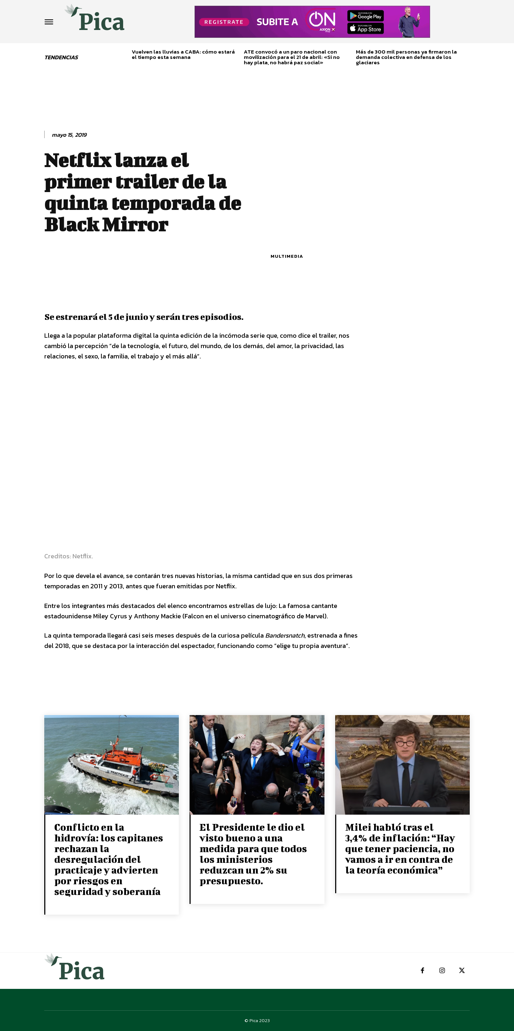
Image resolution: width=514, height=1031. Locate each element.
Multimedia (287, 256)
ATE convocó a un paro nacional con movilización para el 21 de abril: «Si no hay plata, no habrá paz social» (292, 56)
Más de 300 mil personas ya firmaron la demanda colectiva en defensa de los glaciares (406, 56)
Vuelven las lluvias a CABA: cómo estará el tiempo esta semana (183, 54)
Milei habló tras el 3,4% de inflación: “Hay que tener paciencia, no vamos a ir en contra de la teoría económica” (400, 848)
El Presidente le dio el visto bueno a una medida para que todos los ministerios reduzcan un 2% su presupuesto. (253, 853)
